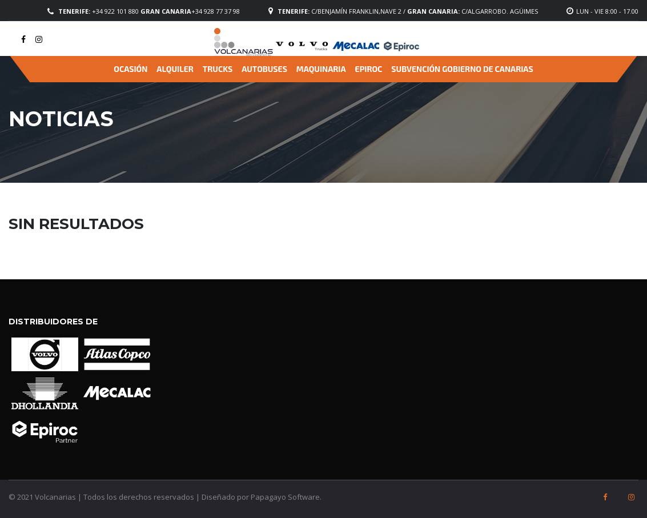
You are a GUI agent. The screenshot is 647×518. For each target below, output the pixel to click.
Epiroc (369, 69)
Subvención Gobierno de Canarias (462, 69)
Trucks (217, 69)
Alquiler (174, 69)
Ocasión (130, 69)
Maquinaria (321, 69)
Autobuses (264, 69)
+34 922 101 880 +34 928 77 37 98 (149, 11)
